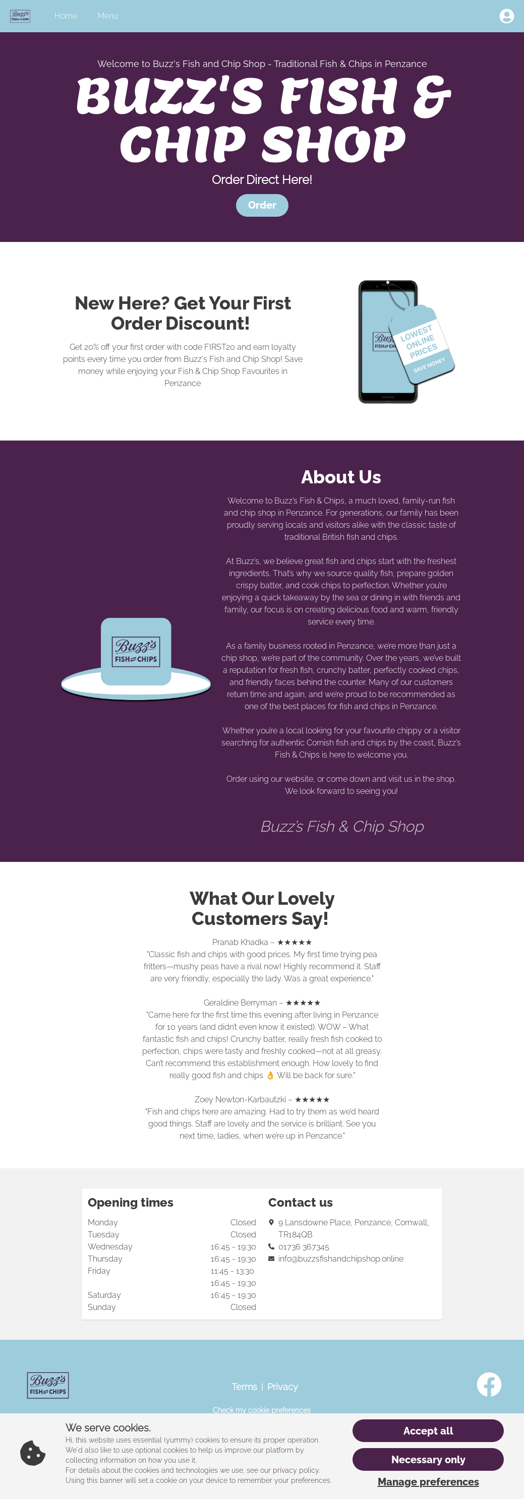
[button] (262, 205)
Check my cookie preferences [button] (262, 1410)
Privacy (282, 1387)
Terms (244, 1387)
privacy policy (296, 1470)
